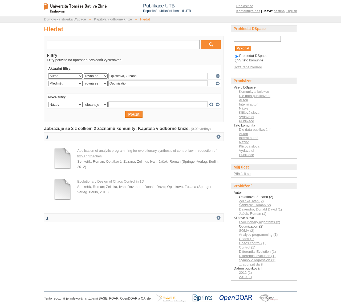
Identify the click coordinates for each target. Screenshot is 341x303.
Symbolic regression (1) (257, 260)
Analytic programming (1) (258, 235)
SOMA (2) (246, 231)
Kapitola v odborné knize (113, 19)
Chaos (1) (246, 239)
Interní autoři (248, 104)
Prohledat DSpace (251, 56)
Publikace (246, 121)
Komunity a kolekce (254, 92)
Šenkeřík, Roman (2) (255, 205)
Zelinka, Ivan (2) (251, 201)
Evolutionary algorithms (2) (259, 222)
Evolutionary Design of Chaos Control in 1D (110, 181)
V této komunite (249, 60)
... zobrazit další (251, 264)
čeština (279, 11)
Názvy (244, 108)
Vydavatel (246, 117)
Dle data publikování (254, 96)
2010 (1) (245, 277)
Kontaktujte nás (248, 11)
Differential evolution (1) (257, 256)
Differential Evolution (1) (257, 252)
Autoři (243, 100)
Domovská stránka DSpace (65, 19)
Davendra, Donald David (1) (260, 209)
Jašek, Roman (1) (252, 214)
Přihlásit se (244, 6)
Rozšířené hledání (248, 67)
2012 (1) (245, 273)
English (291, 11)
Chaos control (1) (252, 243)
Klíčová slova (249, 113)
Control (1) (247, 247)
